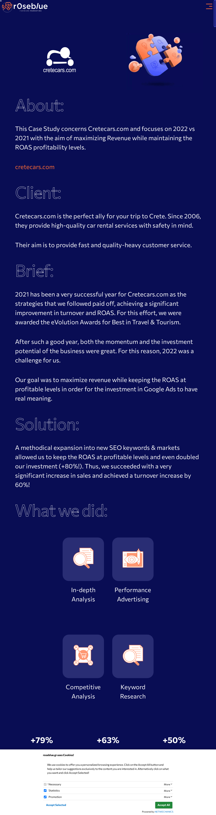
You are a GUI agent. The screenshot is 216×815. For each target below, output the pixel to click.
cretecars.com (35, 166)
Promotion (55, 797)
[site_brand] (25, 6)
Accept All (164, 805)
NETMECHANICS (164, 811)
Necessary (55, 784)
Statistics (54, 790)
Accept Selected (56, 805)
